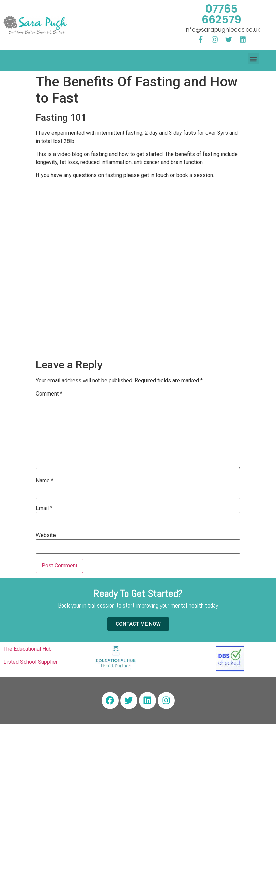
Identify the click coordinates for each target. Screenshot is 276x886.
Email (44, 508)
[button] (253, 58)
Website (46, 535)
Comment (49, 394)
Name (44, 480)
